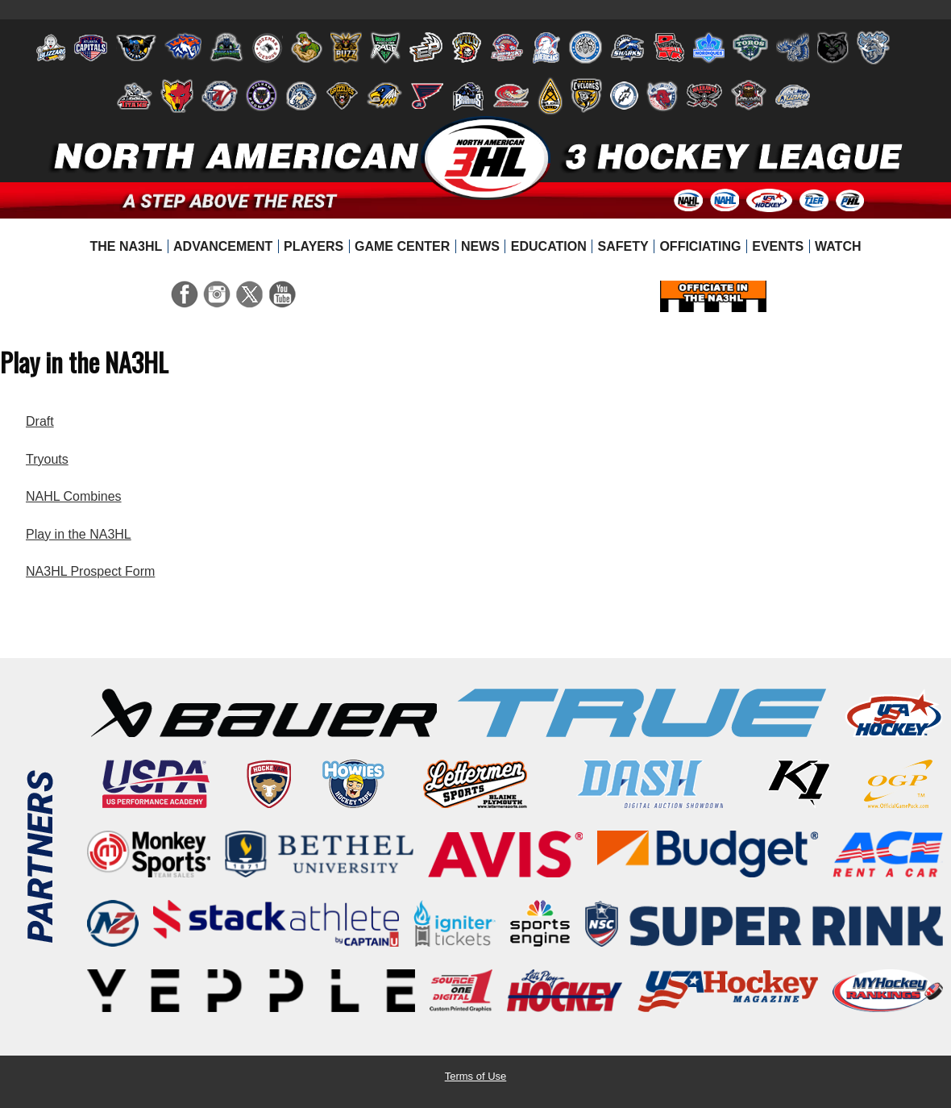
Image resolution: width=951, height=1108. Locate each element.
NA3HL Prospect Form (90, 571)
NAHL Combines (74, 496)
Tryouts (47, 459)
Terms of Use (476, 1076)
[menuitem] (126, 247)
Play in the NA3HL (78, 534)
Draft (40, 421)
